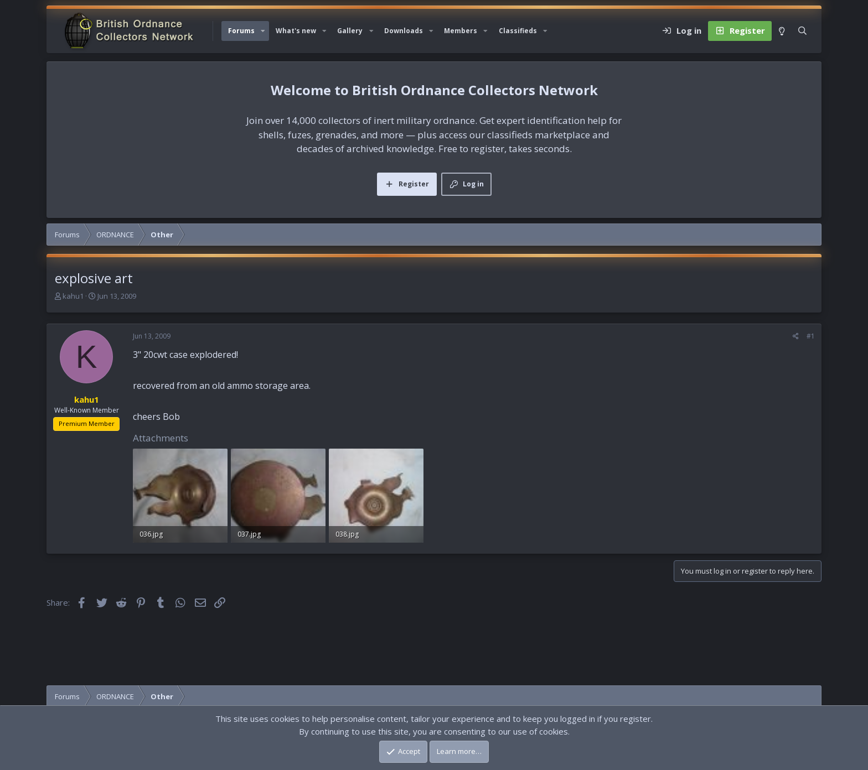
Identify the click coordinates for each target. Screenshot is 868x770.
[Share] (796, 336)
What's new (296, 30)
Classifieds (518, 30)
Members (460, 30)
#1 (811, 336)
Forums (241, 30)
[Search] (802, 31)
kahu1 (73, 296)
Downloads (403, 30)
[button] (263, 31)
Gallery (350, 30)
